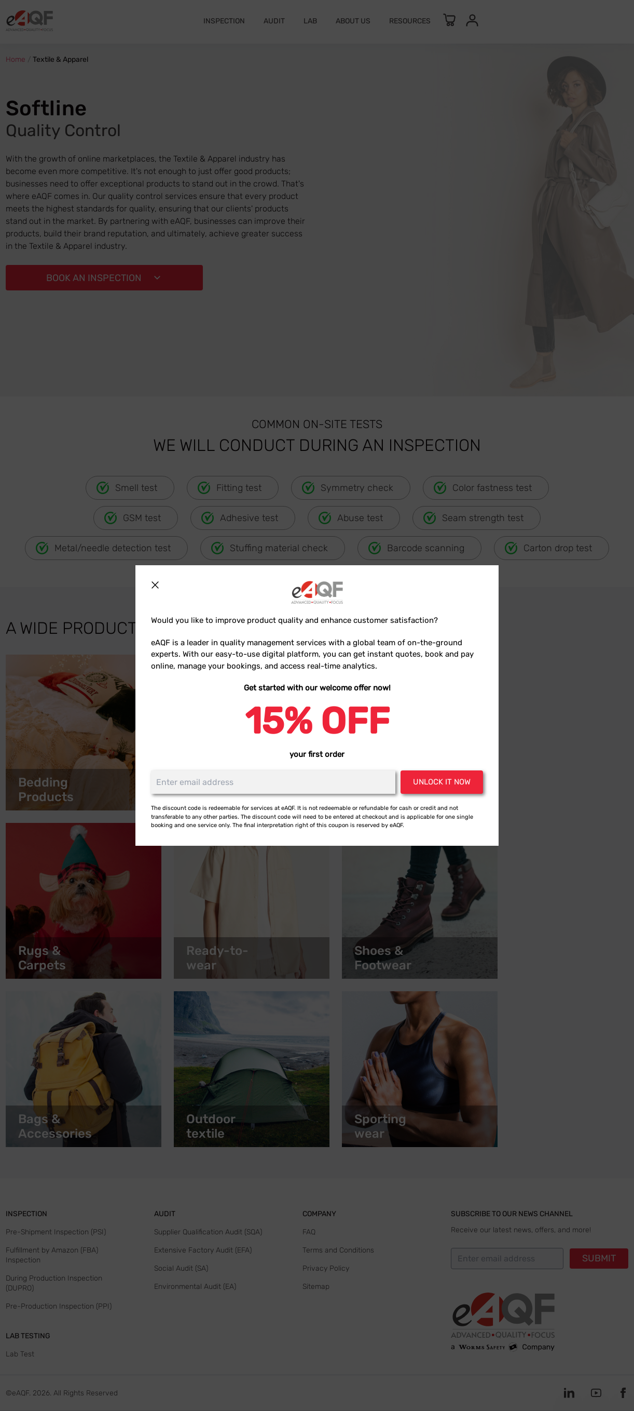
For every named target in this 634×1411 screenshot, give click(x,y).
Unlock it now (442, 782)
